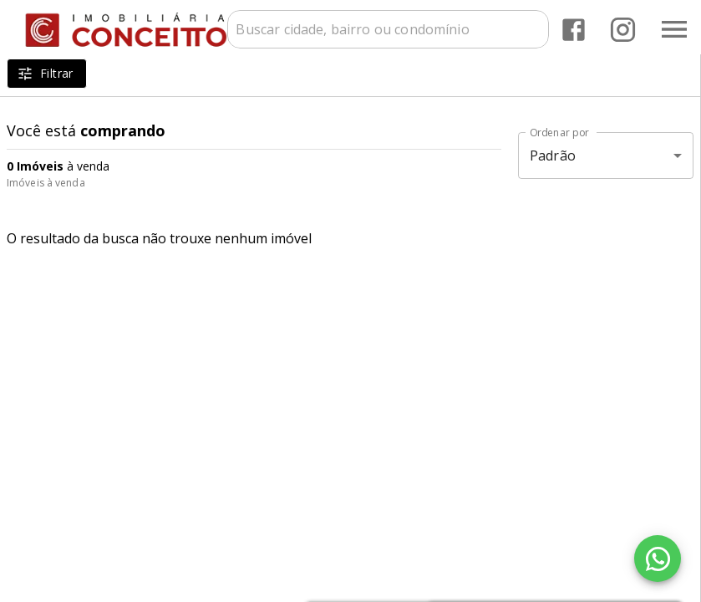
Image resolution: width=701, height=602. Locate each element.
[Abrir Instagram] (623, 29)
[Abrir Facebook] (573, 29)
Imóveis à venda (46, 183)
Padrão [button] (553, 155)
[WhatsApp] (657, 558)
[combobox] (388, 29)
